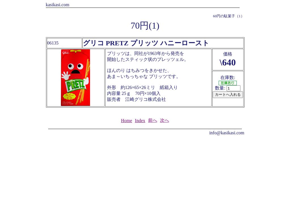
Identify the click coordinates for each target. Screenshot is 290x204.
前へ (152, 120)
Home (126, 120)
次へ (164, 120)
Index (140, 120)
